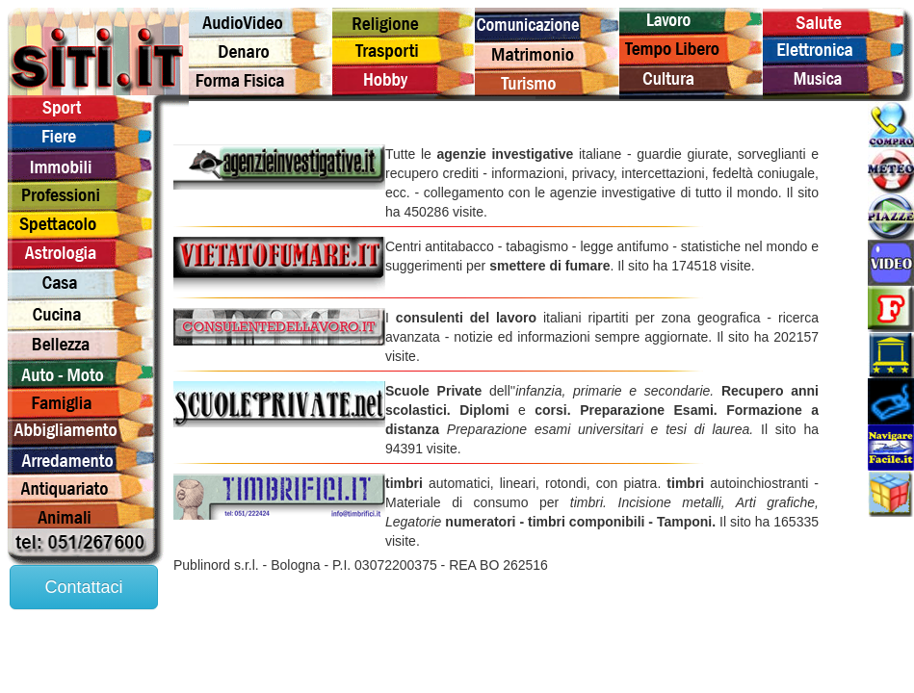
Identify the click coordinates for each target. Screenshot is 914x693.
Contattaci (83, 587)
